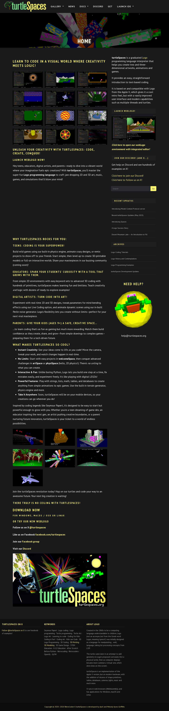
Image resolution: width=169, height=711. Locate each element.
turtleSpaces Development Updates (125, 271)
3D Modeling (49, 645)
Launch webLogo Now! (29, 160)
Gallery (56, 6)
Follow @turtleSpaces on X (13, 630)
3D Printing (74, 642)
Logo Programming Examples (122, 265)
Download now (26, 510)
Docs (83, 6)
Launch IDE (124, 6)
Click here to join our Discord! (128, 175)
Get (110, 6)
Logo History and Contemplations (124, 259)
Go (153, 188)
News (71, 6)
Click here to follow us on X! (127, 179)
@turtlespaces (37, 527)
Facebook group (30, 541)
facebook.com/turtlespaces (50, 534)
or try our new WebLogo (31, 521)
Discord (98, 6)
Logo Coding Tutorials (119, 252)
